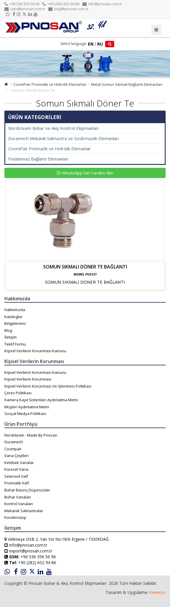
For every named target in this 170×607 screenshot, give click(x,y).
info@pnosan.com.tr (102, 3)
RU (100, 44)
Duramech (13, 441)
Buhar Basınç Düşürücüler (27, 490)
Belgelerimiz (15, 323)
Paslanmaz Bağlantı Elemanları (38, 159)
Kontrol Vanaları (18, 503)
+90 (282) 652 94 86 (60, 3)
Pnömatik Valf (16, 483)
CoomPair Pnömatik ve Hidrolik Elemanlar (49, 84)
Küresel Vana (16, 469)
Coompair (13, 448)
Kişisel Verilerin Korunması (27, 379)
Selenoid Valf (16, 476)
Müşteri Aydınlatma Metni (26, 406)
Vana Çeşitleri (16, 455)
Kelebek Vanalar (19, 462)
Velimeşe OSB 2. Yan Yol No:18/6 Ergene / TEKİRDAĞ (58, 539)
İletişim (10, 337)
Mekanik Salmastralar (23, 510)
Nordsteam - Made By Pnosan (30, 435)
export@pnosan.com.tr (30, 551)
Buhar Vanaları (17, 497)
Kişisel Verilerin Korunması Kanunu (35, 350)
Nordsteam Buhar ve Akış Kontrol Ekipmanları (53, 128)
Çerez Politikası (18, 392)
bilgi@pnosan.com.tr (68, 8)
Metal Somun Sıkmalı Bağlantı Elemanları (126, 84)
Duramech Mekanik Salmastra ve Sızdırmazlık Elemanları (63, 138)
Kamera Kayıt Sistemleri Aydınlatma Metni (41, 399)
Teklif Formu (15, 344)
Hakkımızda (14, 309)
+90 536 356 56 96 (21, 3)
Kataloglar (13, 316)
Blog (8, 330)
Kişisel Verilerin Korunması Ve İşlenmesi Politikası (47, 386)
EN (90, 44)
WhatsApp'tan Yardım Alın (85, 173)
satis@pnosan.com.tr (24, 8)
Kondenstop (15, 517)
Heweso (157, 592)
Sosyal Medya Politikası (25, 413)
